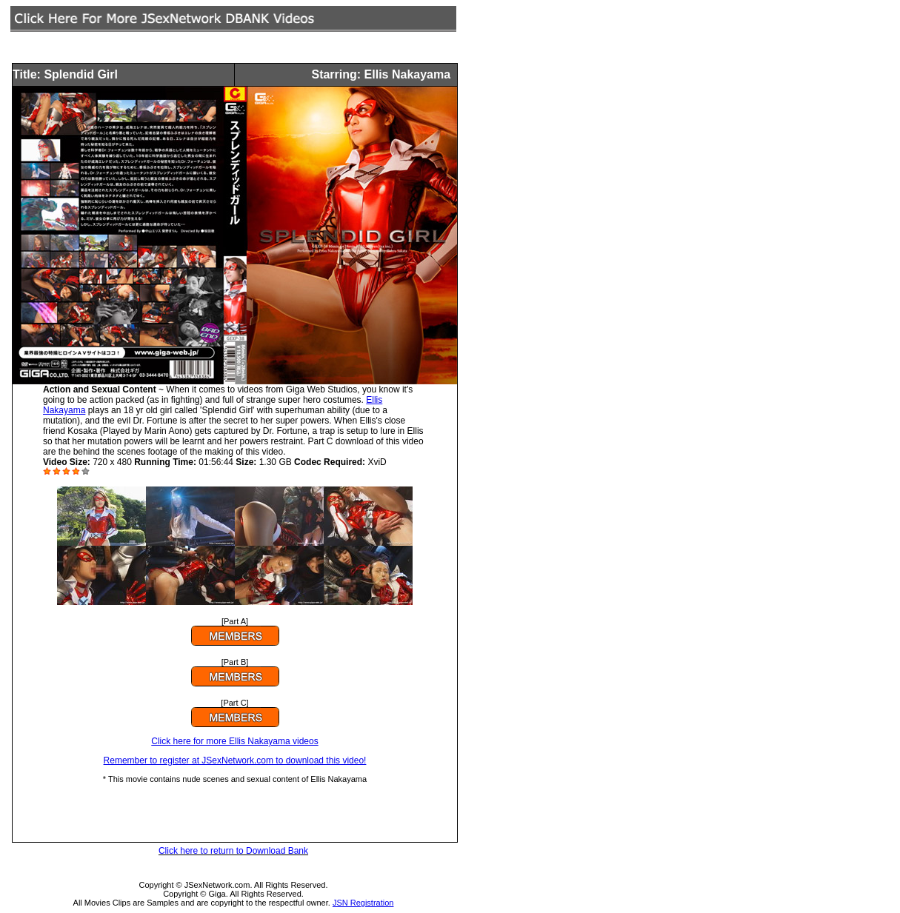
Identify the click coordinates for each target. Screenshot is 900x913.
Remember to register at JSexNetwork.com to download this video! (235, 760)
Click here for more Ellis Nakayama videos (234, 741)
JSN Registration (363, 902)
